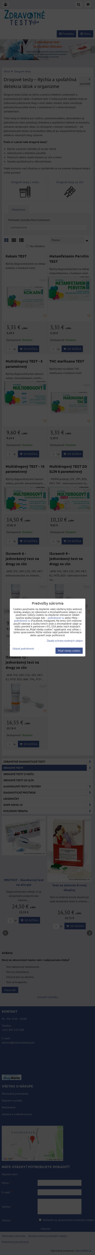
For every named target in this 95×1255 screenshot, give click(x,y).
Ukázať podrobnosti (23, 648)
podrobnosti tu (56, 618)
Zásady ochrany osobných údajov (65, 640)
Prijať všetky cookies (69, 650)
